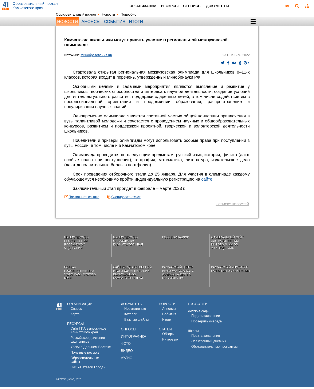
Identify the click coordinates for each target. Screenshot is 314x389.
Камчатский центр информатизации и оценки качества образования (178, 274)
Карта (75, 316)
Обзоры (168, 335)
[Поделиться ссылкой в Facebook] (228, 64)
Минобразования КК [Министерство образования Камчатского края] (96, 57)
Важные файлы (136, 321)
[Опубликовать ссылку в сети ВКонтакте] (234, 64)
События (114, 23)
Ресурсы (166, 6)
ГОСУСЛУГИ (198, 305)
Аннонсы (169, 310)
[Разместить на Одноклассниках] (240, 64)
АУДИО (126, 359)
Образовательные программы (214, 348)
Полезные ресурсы (85, 354)
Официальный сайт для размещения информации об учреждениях (227, 244)
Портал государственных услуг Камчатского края (80, 274)
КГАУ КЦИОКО (66, 381)
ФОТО (126, 345)
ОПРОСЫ (128, 331)
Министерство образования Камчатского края (128, 242)
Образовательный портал (76, 16)
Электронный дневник (208, 343)
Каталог (130, 316)
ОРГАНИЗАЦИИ (80, 305)
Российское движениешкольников (88, 341)
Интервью (170, 341)
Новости (108, 16)
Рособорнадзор (175, 239)
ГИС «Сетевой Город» (88, 369)
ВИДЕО (127, 352)
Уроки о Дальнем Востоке (91, 348)
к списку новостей (231, 206)
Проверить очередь (206, 323)
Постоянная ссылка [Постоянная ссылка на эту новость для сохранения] (83, 198)
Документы (223, 6)
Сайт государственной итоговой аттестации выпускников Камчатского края (132, 274)
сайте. (207, 180)
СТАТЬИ (165, 331)
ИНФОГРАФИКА (133, 338)
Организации (135, 6)
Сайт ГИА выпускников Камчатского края (88, 332)
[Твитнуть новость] (222, 64)
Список (76, 310)
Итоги (136, 23)
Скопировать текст (126, 198)
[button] (253, 23)
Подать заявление (205, 317)
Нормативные (135, 310)
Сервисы (193, 6)
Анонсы (91, 23)
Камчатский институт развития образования (230, 270)
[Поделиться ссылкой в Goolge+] (246, 64)
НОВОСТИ (167, 305)
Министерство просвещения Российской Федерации (76, 244)
